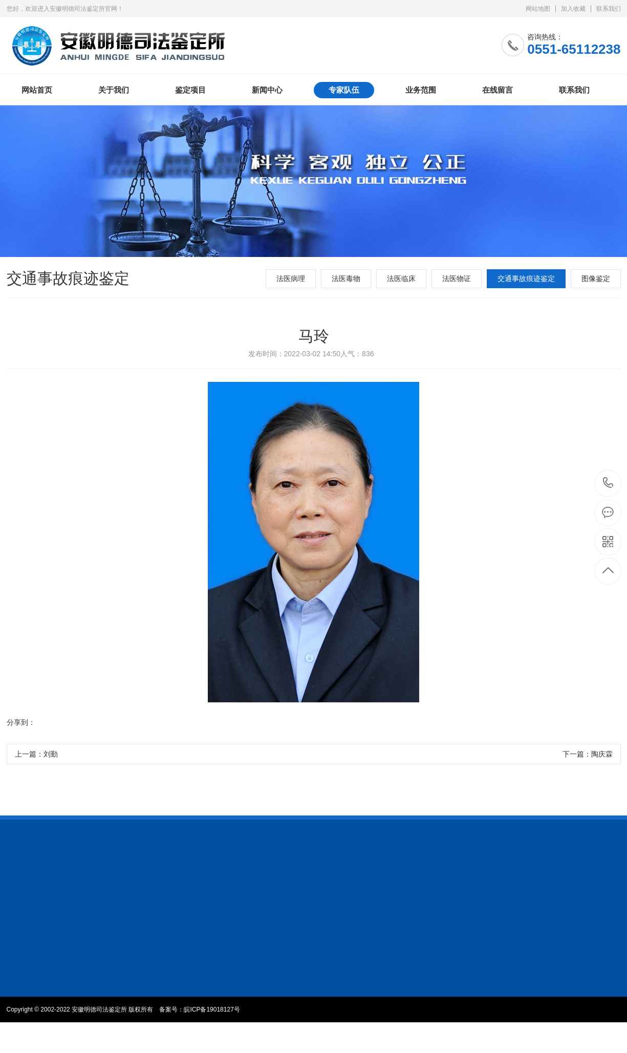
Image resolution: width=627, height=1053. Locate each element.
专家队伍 (344, 89)
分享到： (21, 723)
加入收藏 (573, 8)
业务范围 (420, 89)
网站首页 (36, 89)
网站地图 (538, 8)
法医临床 (401, 278)
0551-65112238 (608, 483)
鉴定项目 (190, 89)
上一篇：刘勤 (36, 754)
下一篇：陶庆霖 (588, 754)
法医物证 (456, 278)
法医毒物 (346, 278)
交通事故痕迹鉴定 (526, 278)
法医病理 (290, 278)
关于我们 (113, 89)
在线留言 (497, 89)
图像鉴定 (595, 278)
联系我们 (608, 8)
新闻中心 (267, 89)
